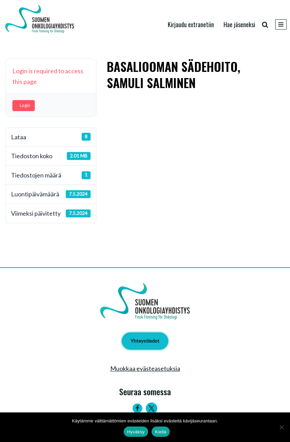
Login (25, 105)
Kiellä (160, 431)
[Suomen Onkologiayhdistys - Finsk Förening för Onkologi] (41, 19)
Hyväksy (136, 431)
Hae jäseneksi (239, 24)
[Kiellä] (281, 427)
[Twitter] (151, 408)
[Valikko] (281, 24)
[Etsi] (265, 24)
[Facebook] (137, 408)
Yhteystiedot (145, 341)
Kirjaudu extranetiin (191, 24)
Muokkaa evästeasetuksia (145, 368)
